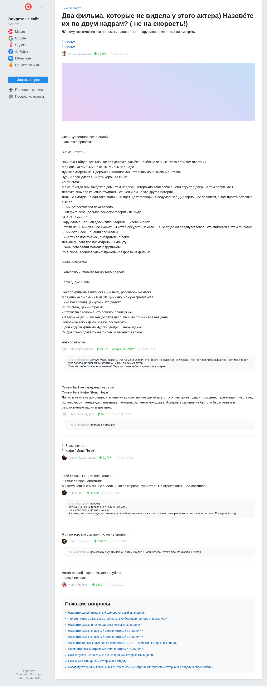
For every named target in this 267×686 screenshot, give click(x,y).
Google (17, 38)
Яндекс (17, 44)
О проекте (28, 671)
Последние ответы (26, 96)
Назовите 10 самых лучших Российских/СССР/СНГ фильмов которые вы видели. (123, 642)
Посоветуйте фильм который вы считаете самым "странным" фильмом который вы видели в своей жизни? (140, 667)
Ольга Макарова (79, 359)
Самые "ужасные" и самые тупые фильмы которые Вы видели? (111, 655)
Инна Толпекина (78, 552)
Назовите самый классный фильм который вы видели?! (106, 636)
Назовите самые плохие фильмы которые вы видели (104, 624)
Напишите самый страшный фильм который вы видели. (106, 649)
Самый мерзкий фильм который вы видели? (98, 661)
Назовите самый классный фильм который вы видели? (105, 630)
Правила (22, 674)
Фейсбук (18, 51)
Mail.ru (16, 31)
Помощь (35, 674)
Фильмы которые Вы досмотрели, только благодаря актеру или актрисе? (117, 618)
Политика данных (28, 677)
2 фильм (68, 47)
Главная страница (25, 89)
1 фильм (68, 42)
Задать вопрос (28, 80)
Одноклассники (23, 64)
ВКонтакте (19, 58)
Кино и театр (72, 8)
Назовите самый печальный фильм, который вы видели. (106, 612)
